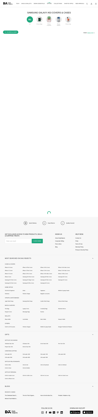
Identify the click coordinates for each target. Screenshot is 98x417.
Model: (85, 32)
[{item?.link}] (13, 412)
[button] (49, 258)
